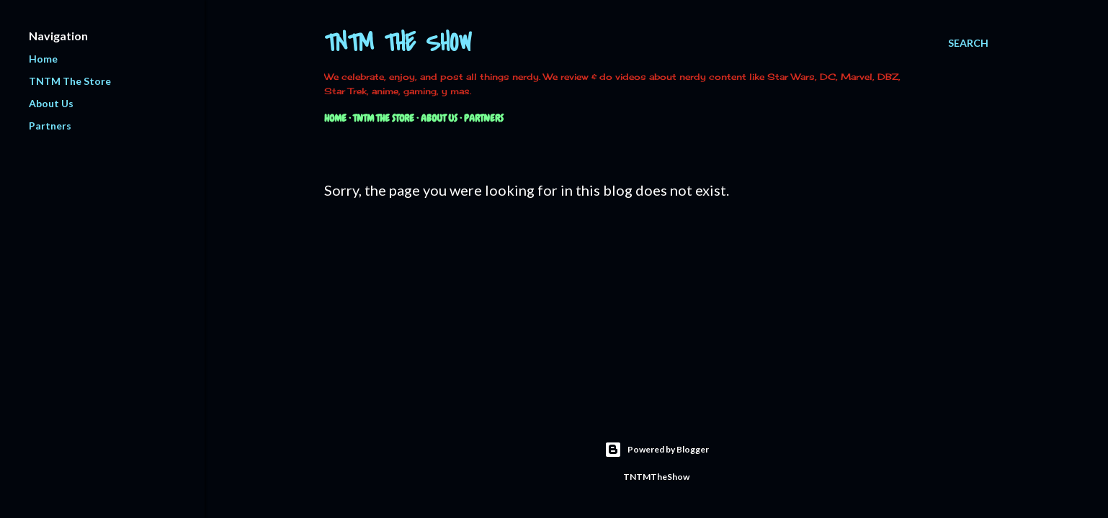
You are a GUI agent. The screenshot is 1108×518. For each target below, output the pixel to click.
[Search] (968, 43)
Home (335, 118)
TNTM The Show (398, 43)
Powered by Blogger (656, 449)
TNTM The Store (383, 118)
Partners (484, 118)
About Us (439, 118)
